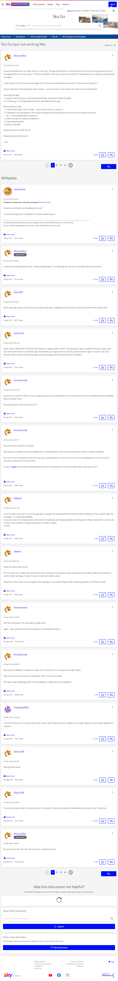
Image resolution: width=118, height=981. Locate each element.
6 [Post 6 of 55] (7, 417)
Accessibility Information (75, 964)
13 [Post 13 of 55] (7, 780)
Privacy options (39, 961)
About (66, 4)
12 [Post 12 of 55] (7, 739)
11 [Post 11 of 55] (7, 695)
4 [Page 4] (65, 165)
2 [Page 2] (56, 165)
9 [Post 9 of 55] (7, 594)
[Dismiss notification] (114, 11)
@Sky (14, 467)
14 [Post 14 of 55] (8, 821)
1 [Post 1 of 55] (7, 155)
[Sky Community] (17, 4)
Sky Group (37, 968)
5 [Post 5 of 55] (7, 367)
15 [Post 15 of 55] (7, 862)
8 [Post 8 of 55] (7, 538)
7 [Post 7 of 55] (7, 485)
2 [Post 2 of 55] (7, 238)
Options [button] (108, 45)
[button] (112, 55)
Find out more (44, 202)
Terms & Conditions (77, 961)
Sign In (112, 4)
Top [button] (112, 962)
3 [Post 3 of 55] (7, 279)
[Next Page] (70, 165)
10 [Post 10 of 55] (8, 642)
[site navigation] (2, 4)
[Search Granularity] (23, 26)
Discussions (39, 4)
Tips (58, 4)
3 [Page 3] (60, 165)
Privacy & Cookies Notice (42, 964)
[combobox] (63, 26)
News (50, 4)
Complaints (38, 966)
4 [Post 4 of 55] (7, 320)
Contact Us (80, 966)
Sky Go (59, 16)
